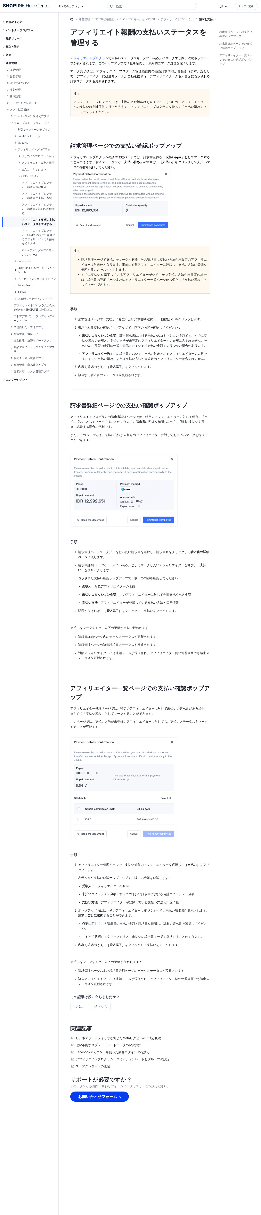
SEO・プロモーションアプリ (137, 19)
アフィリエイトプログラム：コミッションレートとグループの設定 (122, 1059)
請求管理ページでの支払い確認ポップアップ (235, 34)
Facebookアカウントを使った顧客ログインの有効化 (113, 1052)
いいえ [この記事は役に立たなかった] (103, 1006)
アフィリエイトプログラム (177, 19)
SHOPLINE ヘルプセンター (71, 20)
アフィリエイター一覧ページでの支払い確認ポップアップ (235, 59)
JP (221, 6)
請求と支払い (207, 19)
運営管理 (84, 19)
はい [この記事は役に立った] (82, 1006)
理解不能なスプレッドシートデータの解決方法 (108, 1045)
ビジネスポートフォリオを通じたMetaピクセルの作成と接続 (118, 1038)
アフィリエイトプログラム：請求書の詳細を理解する (38, 209)
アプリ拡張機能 (104, 19)
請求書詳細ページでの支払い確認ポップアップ (235, 45)
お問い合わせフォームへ (99, 1096)
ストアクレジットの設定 (93, 1066)
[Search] (155, 6)
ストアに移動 (246, 6)
